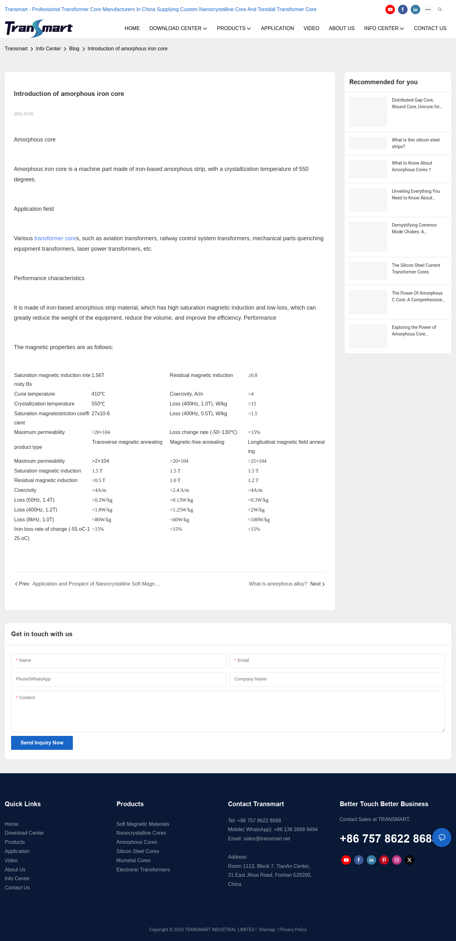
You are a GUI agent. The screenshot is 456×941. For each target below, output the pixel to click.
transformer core (55, 238)
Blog (74, 48)
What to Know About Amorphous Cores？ (412, 165)
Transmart (16, 48)
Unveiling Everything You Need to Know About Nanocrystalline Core (416, 192)
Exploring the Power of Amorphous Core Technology (414, 311)
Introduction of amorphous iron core (128, 48)
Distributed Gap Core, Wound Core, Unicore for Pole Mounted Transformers (416, 103)
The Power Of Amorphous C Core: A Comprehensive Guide (417, 284)
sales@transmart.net (267, 838)
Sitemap (266, 929)
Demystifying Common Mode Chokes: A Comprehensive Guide (414, 224)
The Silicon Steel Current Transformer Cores (416, 257)
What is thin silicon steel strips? (416, 141)
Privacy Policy (293, 929)
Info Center (48, 48)
